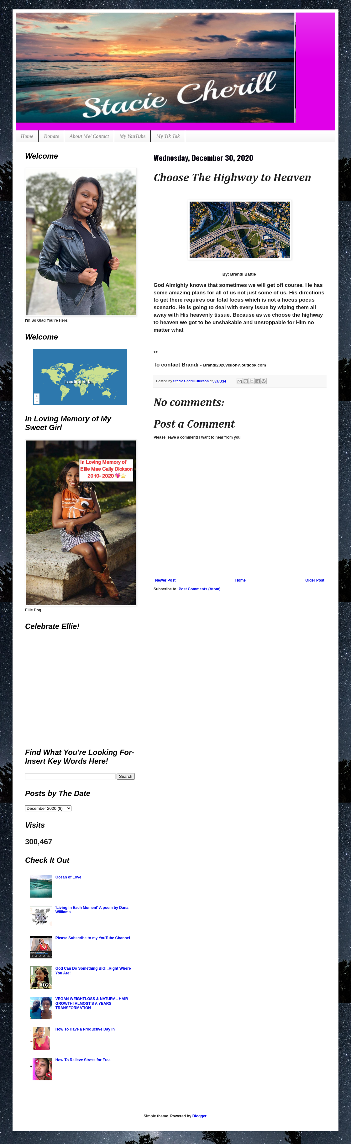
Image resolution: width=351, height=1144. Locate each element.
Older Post (314, 580)
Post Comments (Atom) (199, 589)
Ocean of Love (68, 877)
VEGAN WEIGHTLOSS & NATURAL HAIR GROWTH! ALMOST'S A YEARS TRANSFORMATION (91, 1003)
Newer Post (165, 580)
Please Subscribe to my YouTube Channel (92, 938)
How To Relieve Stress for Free (83, 1060)
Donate (51, 136)
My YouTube (132, 136)
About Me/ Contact (89, 136)
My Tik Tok (168, 136)
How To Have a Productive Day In (85, 1029)
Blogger (199, 1116)
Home (27, 136)
